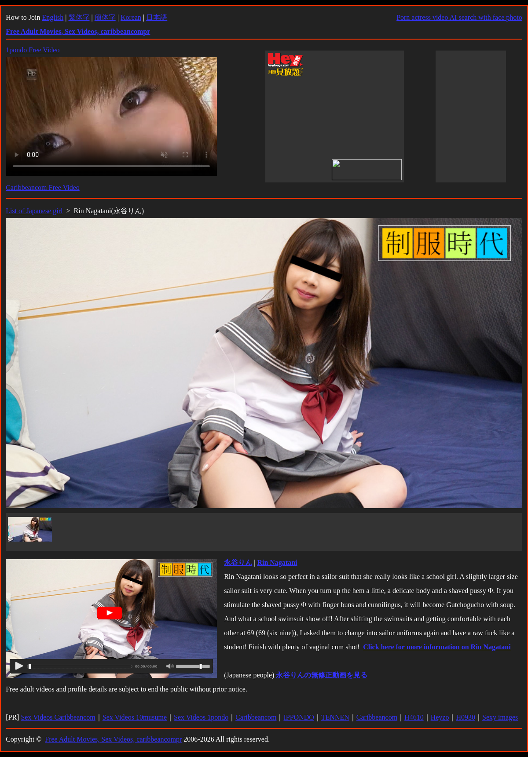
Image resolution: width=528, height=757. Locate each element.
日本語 (156, 17)
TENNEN (335, 717)
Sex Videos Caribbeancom (58, 717)
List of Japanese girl (34, 211)
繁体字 (79, 17)
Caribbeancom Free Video (43, 187)
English (52, 17)
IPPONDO (298, 717)
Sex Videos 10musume (135, 717)
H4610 (414, 717)
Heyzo (440, 717)
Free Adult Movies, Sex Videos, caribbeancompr (113, 739)
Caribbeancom (255, 717)
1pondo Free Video (32, 50)
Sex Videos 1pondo (201, 717)
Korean (131, 17)
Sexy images (500, 717)
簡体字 (105, 17)
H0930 (465, 717)
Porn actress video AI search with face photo (459, 17)
